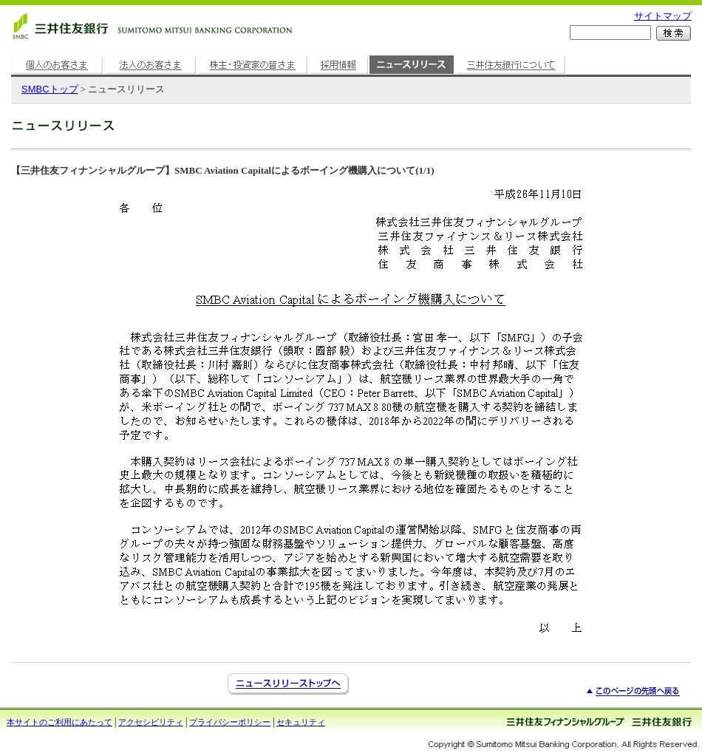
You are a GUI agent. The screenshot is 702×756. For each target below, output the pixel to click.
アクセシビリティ (150, 722)
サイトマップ (663, 15)
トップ (49, 89)
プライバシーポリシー (229, 722)
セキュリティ (300, 722)
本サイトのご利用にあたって (59, 722)
